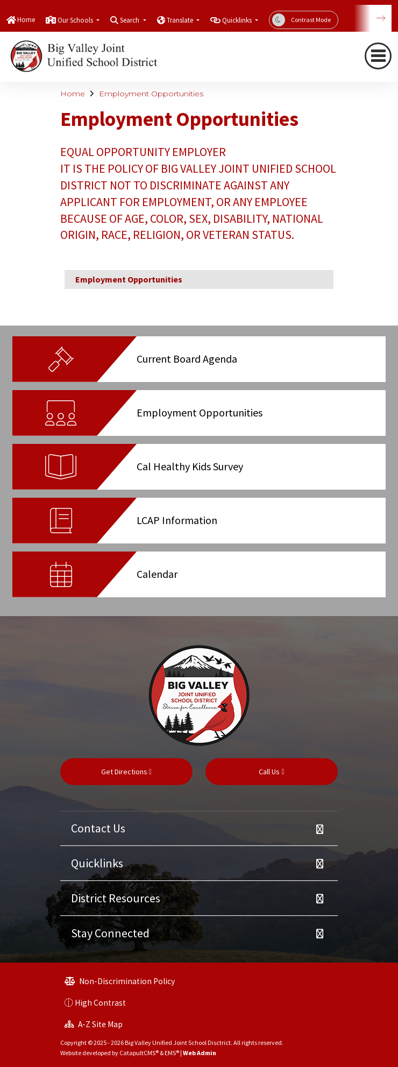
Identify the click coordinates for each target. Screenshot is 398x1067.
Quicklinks (97, 863)
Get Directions (126, 771)
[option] (199, 363)
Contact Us (98, 828)
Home (26, 19)
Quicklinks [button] (237, 20)
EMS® (172, 1053)
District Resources (115, 898)
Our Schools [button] (76, 20)
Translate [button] (181, 20)
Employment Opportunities (151, 93)
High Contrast (100, 1003)
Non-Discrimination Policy (120, 981)
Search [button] (130, 20)
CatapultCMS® (139, 1053)
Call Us (271, 771)
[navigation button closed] (378, 56)
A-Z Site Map (94, 1024)
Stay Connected (110, 933)
